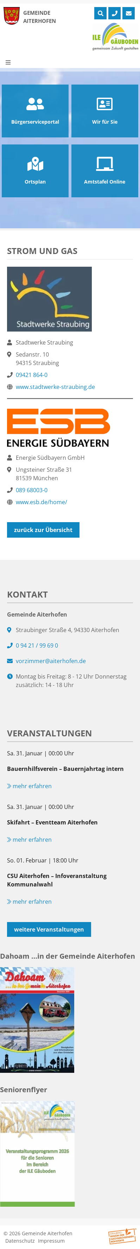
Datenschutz (20, 1240)
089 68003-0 (31, 490)
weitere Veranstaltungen (49, 929)
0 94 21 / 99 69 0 (37, 645)
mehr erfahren (29, 786)
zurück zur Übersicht (43, 530)
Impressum (51, 1240)
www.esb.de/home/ (41, 502)
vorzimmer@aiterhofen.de (51, 661)
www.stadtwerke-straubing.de (55, 387)
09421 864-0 (31, 375)
